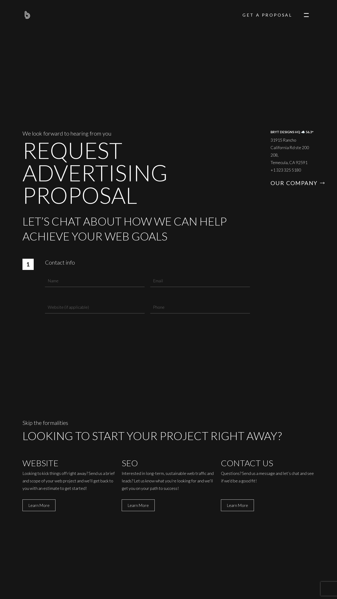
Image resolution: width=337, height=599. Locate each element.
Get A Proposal (267, 15)
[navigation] (306, 15)
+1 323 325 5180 (286, 169)
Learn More (39, 505)
